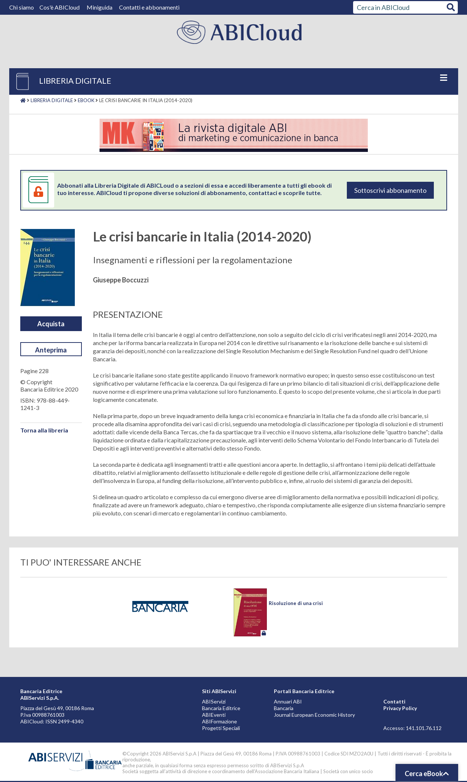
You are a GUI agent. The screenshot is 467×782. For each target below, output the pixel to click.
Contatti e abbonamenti (149, 7)
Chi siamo (22, 7)
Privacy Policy (400, 708)
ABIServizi (214, 701)
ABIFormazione (219, 721)
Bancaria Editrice (221, 708)
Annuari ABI (288, 701)
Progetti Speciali (221, 728)
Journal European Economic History (314, 715)
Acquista (51, 324)
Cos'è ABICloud (60, 7)
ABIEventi (214, 715)
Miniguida (100, 7)
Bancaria (283, 708)
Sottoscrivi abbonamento (390, 190)
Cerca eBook (427, 773)
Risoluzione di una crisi (296, 603)
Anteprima (51, 350)
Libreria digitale (52, 100)
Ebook (86, 100)
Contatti (394, 701)
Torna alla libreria (44, 430)
